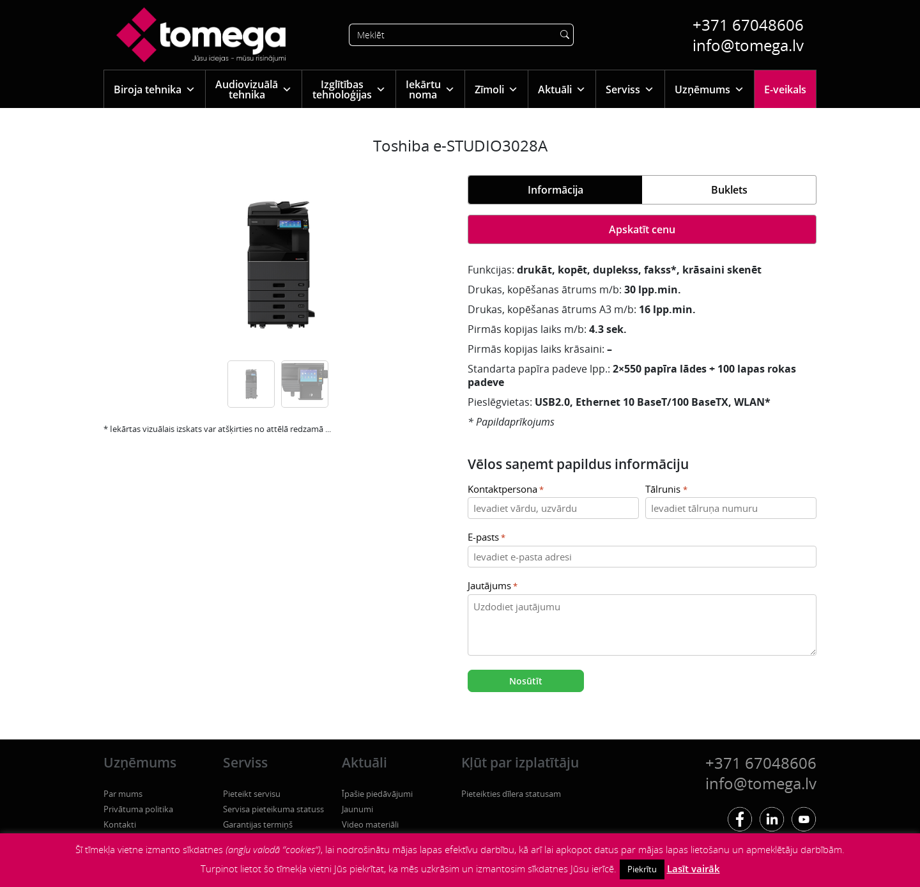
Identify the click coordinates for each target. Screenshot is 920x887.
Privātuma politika (138, 809)
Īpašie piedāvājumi (377, 793)
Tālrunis (666, 490)
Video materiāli (370, 824)
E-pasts (486, 537)
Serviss (630, 89)
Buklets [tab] (729, 190)
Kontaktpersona (506, 490)
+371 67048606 (748, 24)
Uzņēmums (709, 89)
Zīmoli (496, 89)
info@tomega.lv (748, 45)
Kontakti (119, 824)
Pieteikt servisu (251, 793)
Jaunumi (357, 809)
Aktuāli (562, 89)
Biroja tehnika (154, 89)
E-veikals (785, 89)
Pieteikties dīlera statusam (511, 793)
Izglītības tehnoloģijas (349, 89)
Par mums (122, 793)
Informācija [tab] (555, 190)
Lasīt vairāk (693, 868)
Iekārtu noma (430, 89)
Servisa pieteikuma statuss (273, 809)
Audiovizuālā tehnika (253, 89)
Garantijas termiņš (258, 824)
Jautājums (493, 586)
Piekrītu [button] (642, 869)
